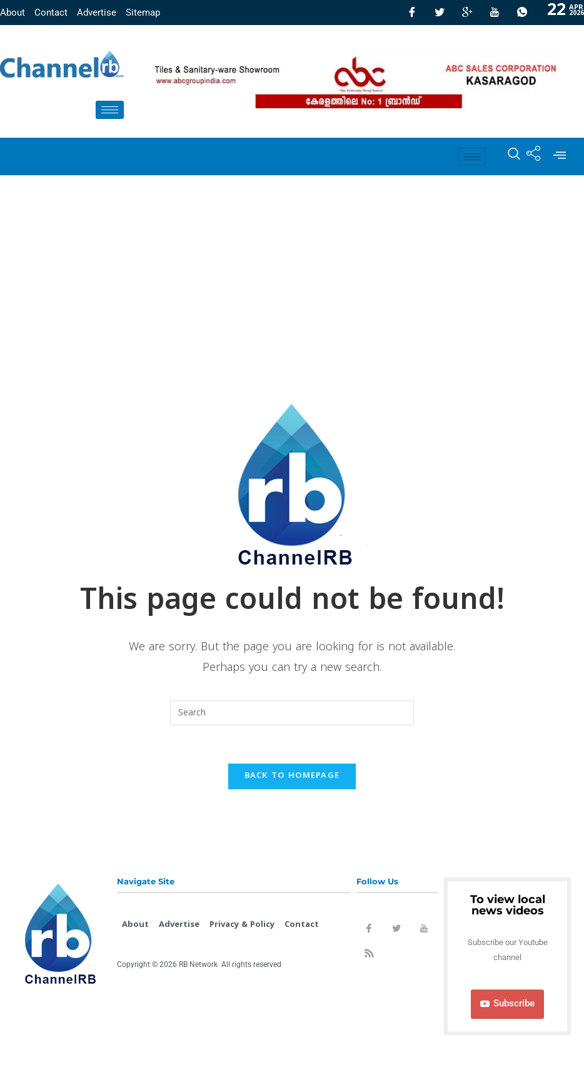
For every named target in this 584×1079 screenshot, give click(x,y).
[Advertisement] (292, 269)
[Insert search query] (292, 712)
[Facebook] (412, 12)
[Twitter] (439, 12)
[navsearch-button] (507, 156)
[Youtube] (494, 12)
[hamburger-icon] (110, 110)
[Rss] (369, 955)
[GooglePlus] (467, 12)
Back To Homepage (292, 776)
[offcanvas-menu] (559, 156)
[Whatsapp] (522, 12)
